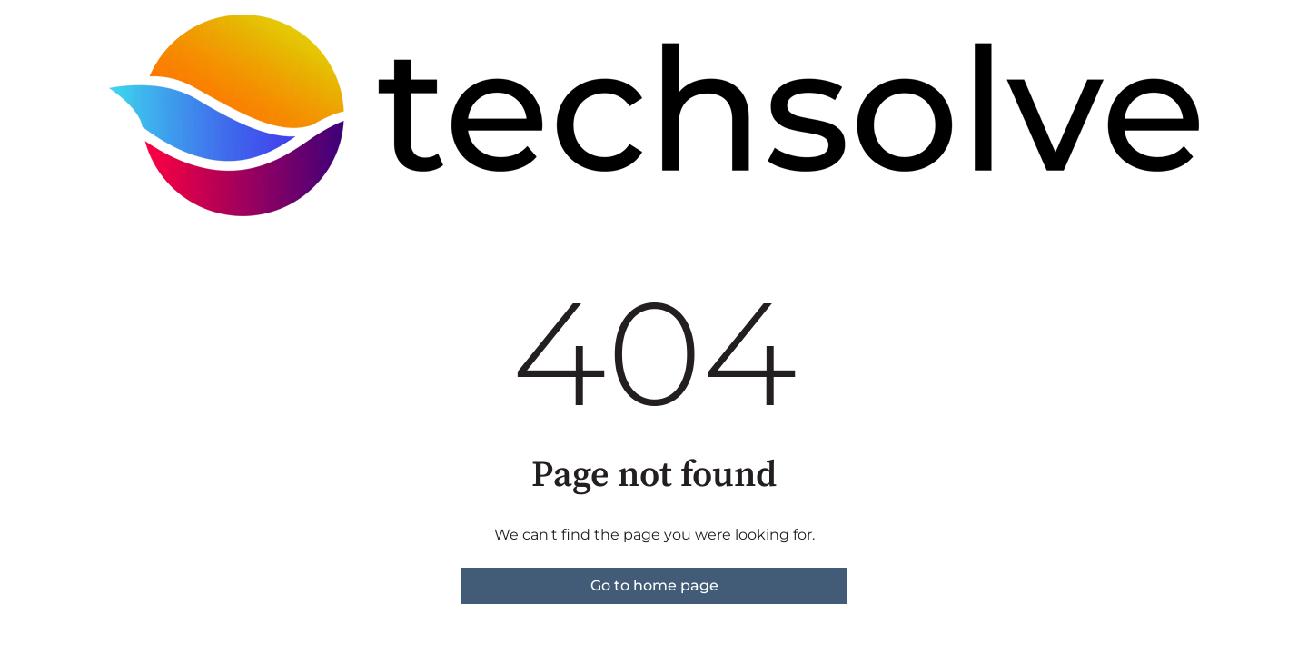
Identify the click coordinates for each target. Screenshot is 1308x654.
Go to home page (654, 585)
